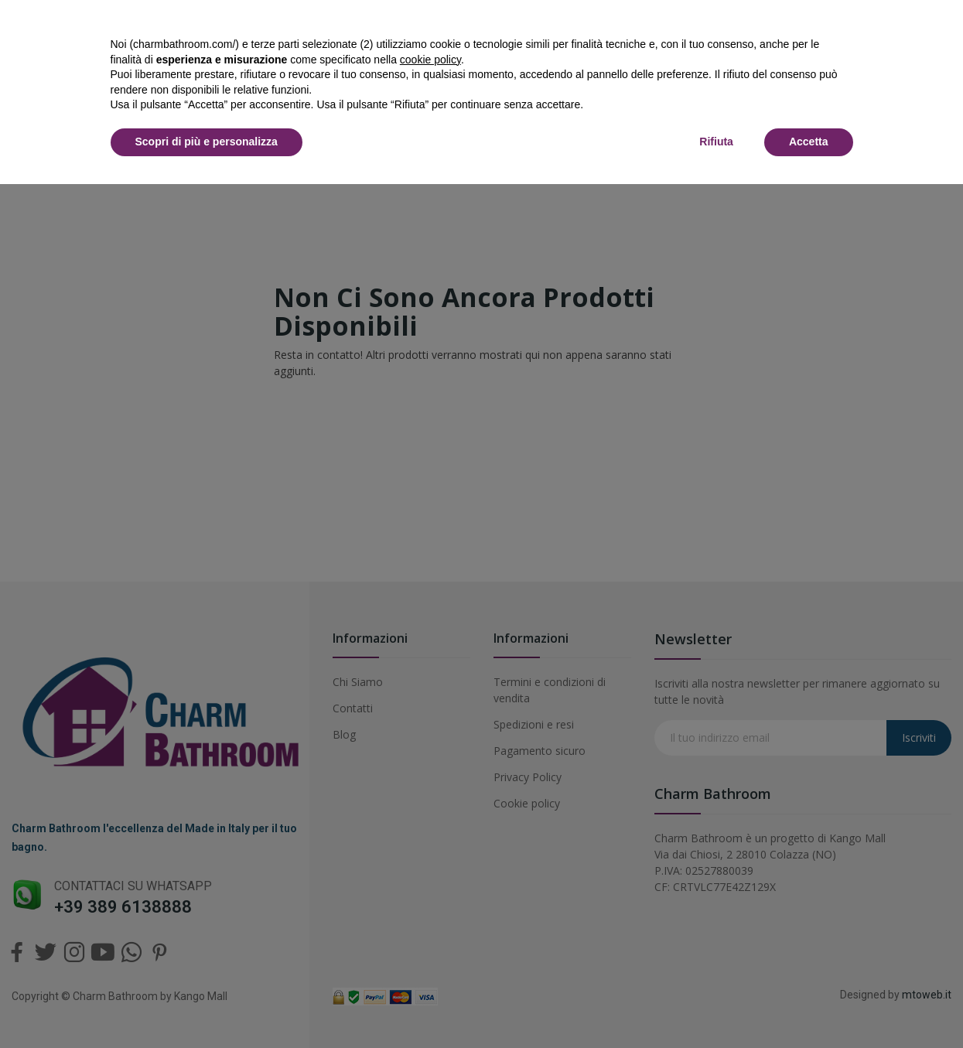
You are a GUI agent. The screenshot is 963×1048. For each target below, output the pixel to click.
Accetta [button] (808, 141)
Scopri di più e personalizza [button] (206, 141)
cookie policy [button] (430, 59)
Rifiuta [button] (716, 141)
